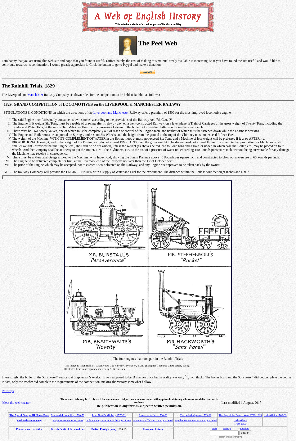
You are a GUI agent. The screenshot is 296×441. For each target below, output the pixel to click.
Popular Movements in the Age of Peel (196, 420)
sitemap (227, 428)
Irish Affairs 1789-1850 (240, 422)
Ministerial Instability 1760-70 (67, 415)
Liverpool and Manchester (111, 112)
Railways (8, 391)
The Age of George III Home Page (29, 415)
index (214, 428)
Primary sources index (29, 429)
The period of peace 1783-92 (195, 415)
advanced (244, 428)
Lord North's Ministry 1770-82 (109, 415)
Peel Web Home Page (29, 420)
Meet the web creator (16, 402)
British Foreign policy (104, 429)
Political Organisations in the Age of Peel (108, 420)
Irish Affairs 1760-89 (275, 415)
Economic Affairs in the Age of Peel (153, 420)
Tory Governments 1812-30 (68, 420)
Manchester (35, 94)
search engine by (230, 437)
